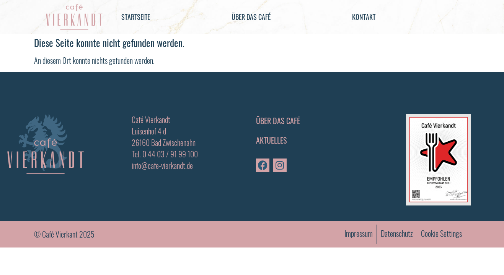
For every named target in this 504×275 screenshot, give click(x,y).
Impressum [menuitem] (358, 233)
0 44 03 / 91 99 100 (170, 154)
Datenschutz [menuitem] (397, 233)
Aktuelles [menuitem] (271, 140)
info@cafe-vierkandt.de (162, 165)
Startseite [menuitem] (135, 17)
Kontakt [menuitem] (363, 17)
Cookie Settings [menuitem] (441, 233)
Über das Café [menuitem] (251, 17)
